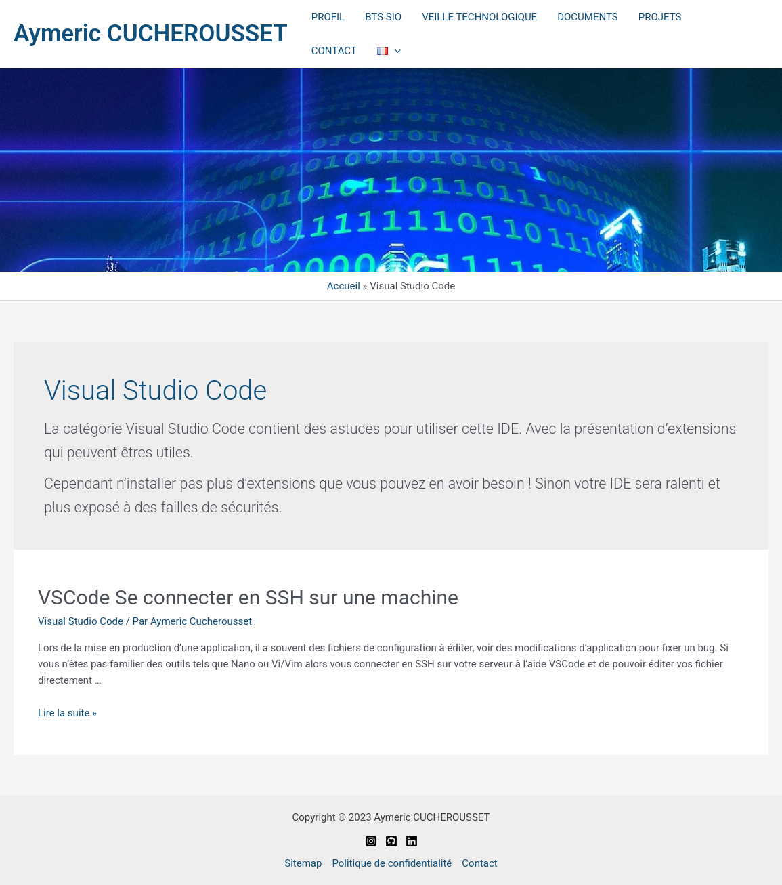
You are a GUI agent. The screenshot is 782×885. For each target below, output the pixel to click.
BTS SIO (383, 17)
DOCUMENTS (587, 17)
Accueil (343, 286)
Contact (479, 863)
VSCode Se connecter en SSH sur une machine (248, 597)
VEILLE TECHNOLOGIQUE (479, 17)
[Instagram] (371, 841)
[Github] (391, 841)
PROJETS (660, 17)
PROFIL (328, 17)
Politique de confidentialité (392, 863)
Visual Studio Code (80, 621)
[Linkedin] (412, 841)
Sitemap (303, 863)
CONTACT (334, 51)
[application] (394, 51)
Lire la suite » (67, 713)
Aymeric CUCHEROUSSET (151, 33)
